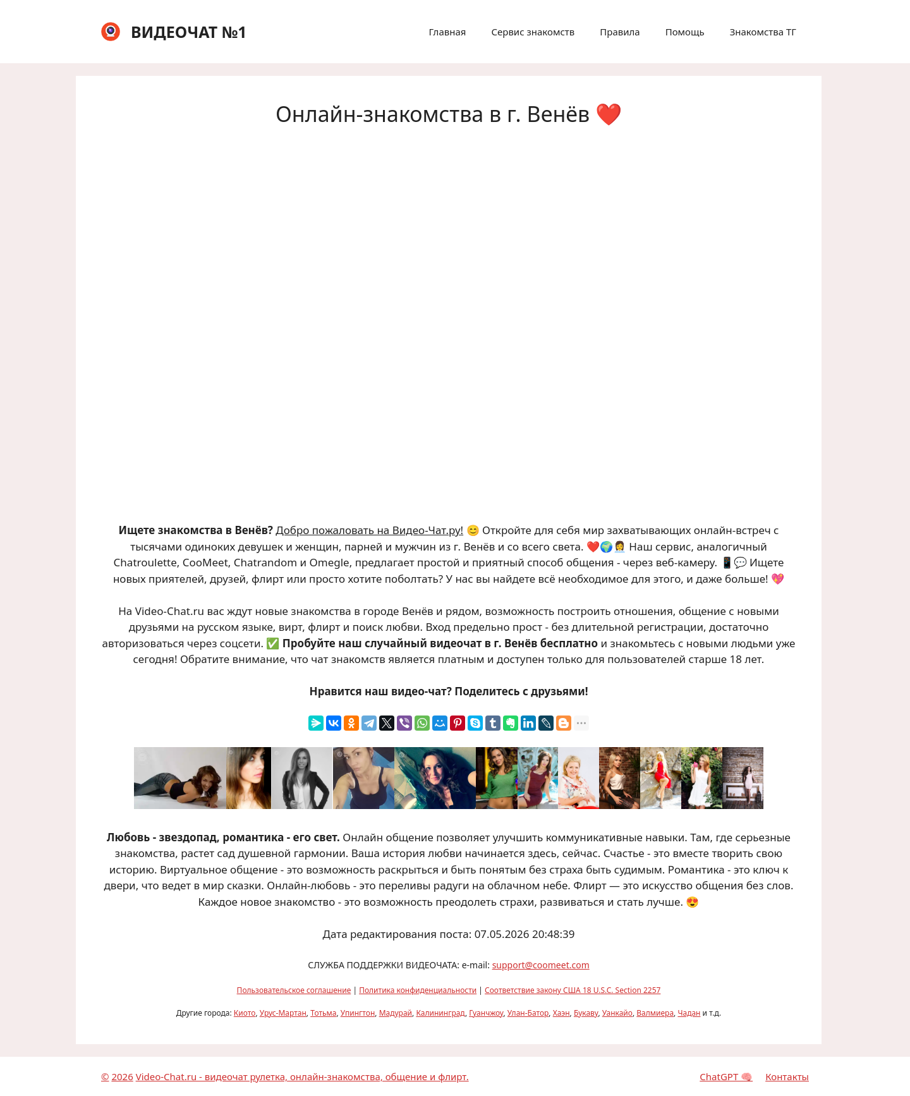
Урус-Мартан (283, 1013)
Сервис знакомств (532, 31)
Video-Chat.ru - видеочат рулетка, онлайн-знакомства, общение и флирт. (302, 1076)
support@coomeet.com (541, 965)
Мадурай (395, 1013)
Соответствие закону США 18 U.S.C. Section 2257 (572, 990)
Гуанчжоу (486, 1013)
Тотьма (323, 1013)
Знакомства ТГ (763, 31)
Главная (447, 31)
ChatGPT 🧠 (726, 1076)
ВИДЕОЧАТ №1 (189, 31)
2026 (122, 1076)
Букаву (586, 1013)
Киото (245, 1013)
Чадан (688, 1013)
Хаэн (561, 1013)
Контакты (787, 1076)
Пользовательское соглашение (294, 990)
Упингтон (358, 1013)
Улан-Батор (528, 1013)
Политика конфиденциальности (417, 990)
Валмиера (655, 1013)
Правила (620, 31)
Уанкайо (617, 1013)
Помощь (685, 31)
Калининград (440, 1013)
